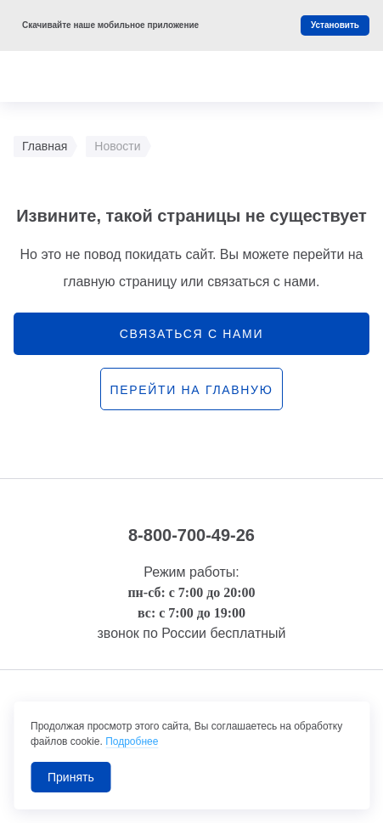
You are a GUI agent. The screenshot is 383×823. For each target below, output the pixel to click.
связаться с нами (191, 334)
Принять (71, 777)
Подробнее (131, 741)
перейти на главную (191, 390)
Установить (335, 25)
